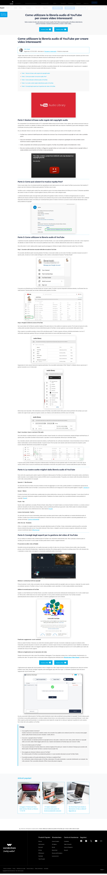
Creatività (29, 2)
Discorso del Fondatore (60, 855)
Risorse (23, 830)
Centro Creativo (58, 843)
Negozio (80, 2)
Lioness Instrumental (33, 519)
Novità (56, 849)
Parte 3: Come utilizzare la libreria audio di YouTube (34, 80)
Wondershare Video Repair (71, 657)
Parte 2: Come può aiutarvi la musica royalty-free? (34, 76)
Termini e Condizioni (7, 870)
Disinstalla (58, 870)
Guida (15, 8)
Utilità (61, 2)
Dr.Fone (40, 852)
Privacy (16, 870)
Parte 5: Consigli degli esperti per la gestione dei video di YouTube (38, 86)
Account (72, 852)
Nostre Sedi (57, 852)
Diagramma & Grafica (41, 2)
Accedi (94, 2)
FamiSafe (40, 858)
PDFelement (41, 855)
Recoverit (40, 849)
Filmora (40, 843)
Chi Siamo (57, 846)
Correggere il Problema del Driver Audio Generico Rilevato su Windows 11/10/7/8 (28, 809)
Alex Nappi (27, 49)
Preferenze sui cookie (25, 870)
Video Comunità (73, 846)
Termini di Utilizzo (37, 870)
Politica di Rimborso (49, 870)
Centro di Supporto (74, 849)
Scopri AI (68, 2)
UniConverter (41, 846)
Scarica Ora (57, 8)
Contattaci (72, 843)
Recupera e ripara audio (50, 51)
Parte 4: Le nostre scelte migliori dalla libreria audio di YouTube (37, 83)
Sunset (25, 498)
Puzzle (50, 508)
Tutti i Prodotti (41, 861)
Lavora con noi (58, 858)
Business (74, 2)
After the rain (36, 530)
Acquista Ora (82, 8)
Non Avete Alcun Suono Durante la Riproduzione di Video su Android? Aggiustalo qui (78, 809)
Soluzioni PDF (53, 2)
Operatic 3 (86, 487)
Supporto (86, 2)
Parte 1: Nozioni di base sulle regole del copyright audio (36, 73)
